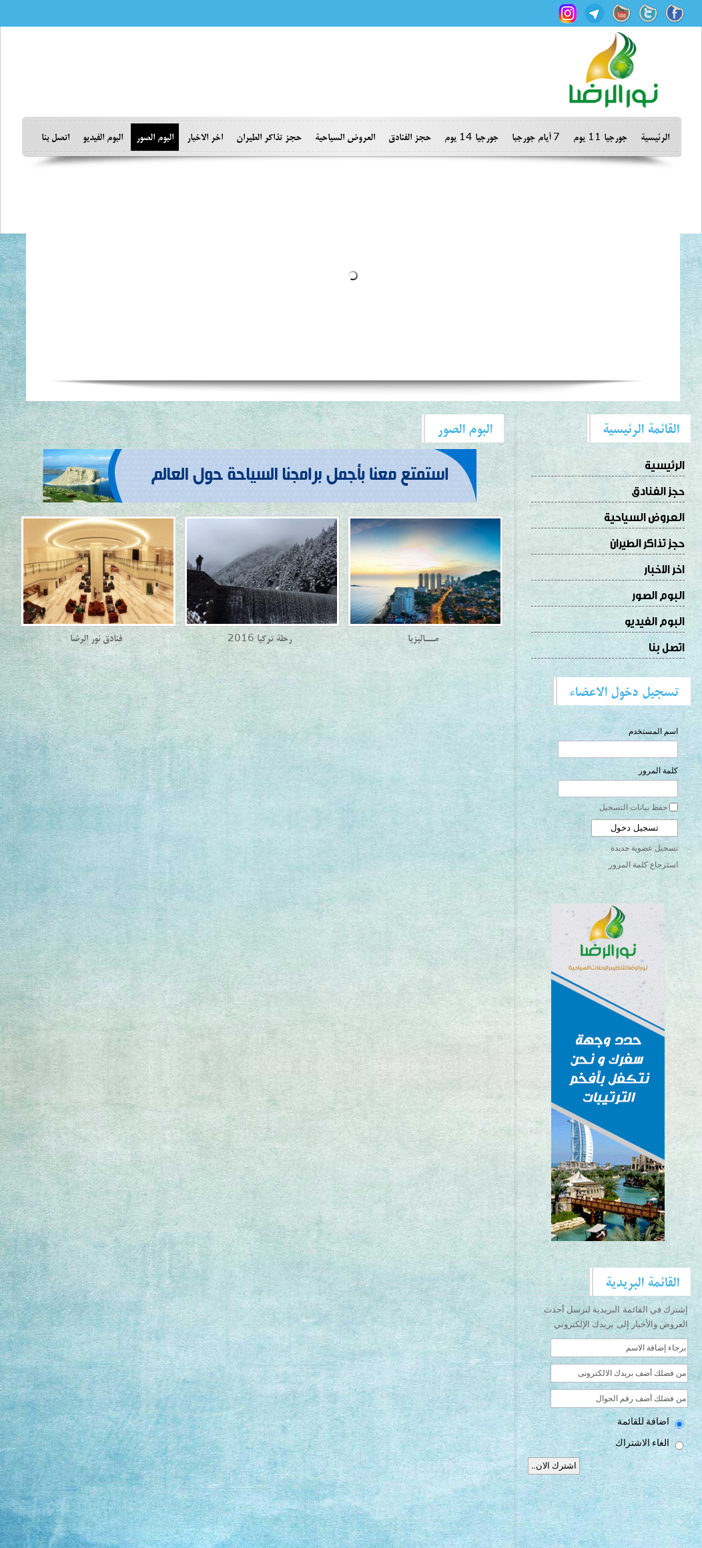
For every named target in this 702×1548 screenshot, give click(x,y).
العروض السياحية (345, 137)
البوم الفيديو (103, 137)
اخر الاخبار (205, 137)
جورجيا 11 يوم (600, 137)
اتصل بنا (55, 137)
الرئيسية (655, 137)
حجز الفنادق (409, 137)
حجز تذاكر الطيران (269, 137)
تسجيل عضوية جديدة (644, 848)
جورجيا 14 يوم (471, 137)
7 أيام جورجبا (536, 137)
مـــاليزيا (423, 638)
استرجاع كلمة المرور (643, 864)
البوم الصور (154, 137)
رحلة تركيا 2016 (260, 638)
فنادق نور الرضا (96, 638)
